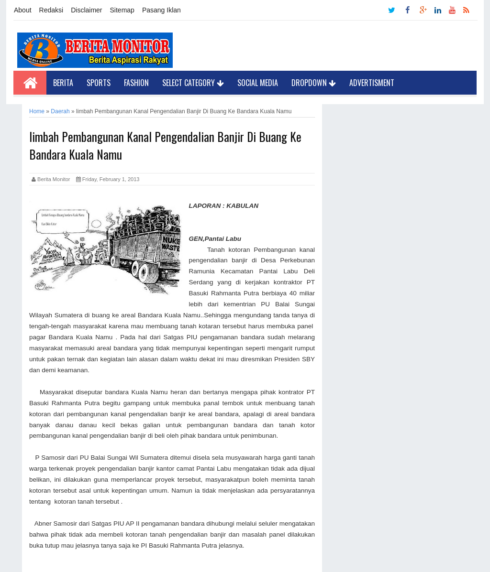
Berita (63, 82)
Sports (99, 82)
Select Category (193, 82)
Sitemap (122, 10)
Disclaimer (86, 10)
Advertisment (371, 82)
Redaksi (51, 10)
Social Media (257, 82)
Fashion (136, 82)
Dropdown (313, 82)
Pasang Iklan (161, 10)
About (23, 10)
